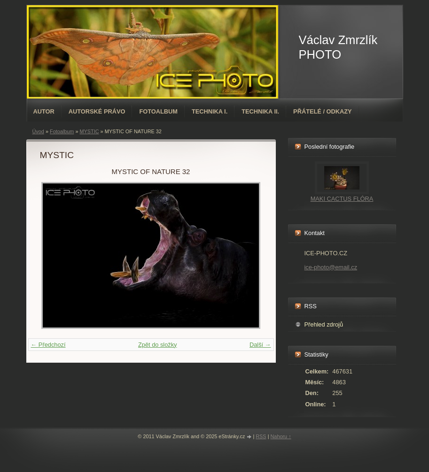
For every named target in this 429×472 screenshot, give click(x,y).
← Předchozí (48, 344)
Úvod (38, 131)
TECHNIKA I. (209, 111)
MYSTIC (89, 131)
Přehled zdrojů (323, 324)
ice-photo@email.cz (331, 267)
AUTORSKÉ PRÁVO (97, 111)
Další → (260, 344)
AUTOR (44, 111)
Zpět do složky (157, 344)
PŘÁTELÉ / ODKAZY (322, 111)
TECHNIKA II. (260, 111)
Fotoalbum (158, 111)
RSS (261, 436)
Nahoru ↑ (280, 436)
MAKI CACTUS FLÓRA (342, 198)
